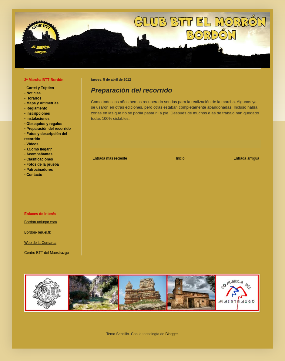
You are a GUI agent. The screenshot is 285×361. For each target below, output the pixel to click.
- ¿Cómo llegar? (38, 149)
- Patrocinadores (38, 169)
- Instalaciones (36, 118)
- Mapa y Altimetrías (41, 103)
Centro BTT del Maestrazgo (46, 253)
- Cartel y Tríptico (39, 88)
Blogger (171, 334)
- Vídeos (31, 144)
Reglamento (36, 108)
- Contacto (33, 175)
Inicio (180, 158)
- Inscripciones (37, 113)
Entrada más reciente (109, 158)
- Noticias (32, 93)
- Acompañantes (38, 154)
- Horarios (33, 98)
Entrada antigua (246, 158)
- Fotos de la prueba (41, 164)
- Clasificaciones (38, 159)
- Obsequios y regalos (43, 124)
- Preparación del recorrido (47, 129)
